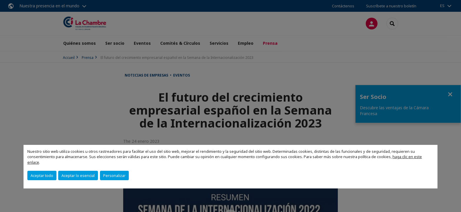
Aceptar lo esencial (78, 175)
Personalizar (114, 175)
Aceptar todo (42, 175)
